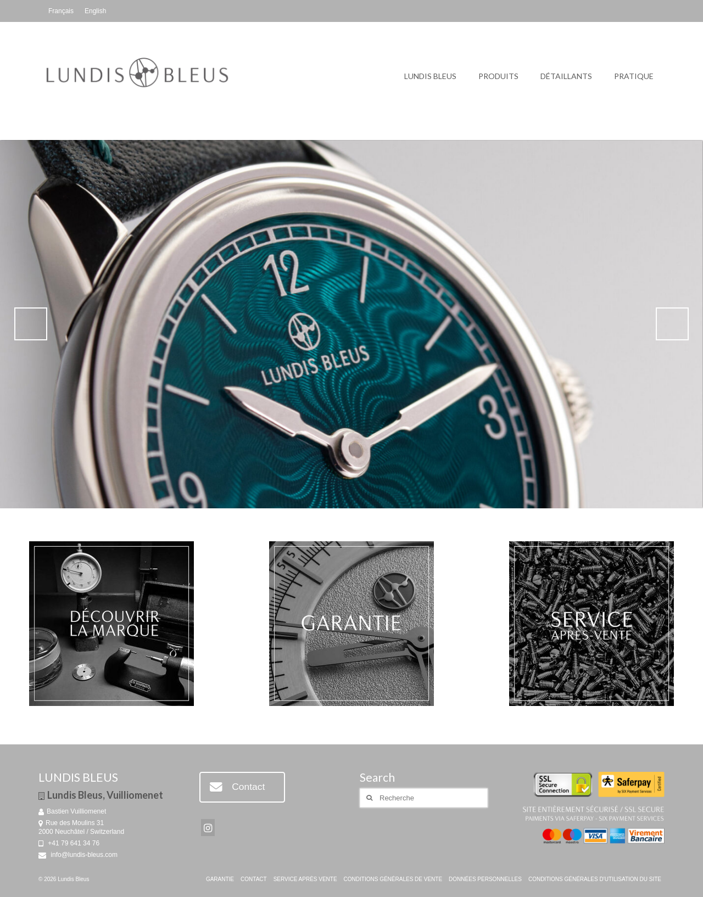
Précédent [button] (30, 323)
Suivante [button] (672, 323)
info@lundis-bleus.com (78, 855)
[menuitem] (61, 11)
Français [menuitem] (61, 11)
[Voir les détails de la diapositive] (351, 324)
